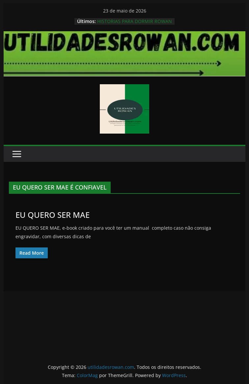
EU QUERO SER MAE (52, 214)
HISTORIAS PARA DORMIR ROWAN (134, 21)
